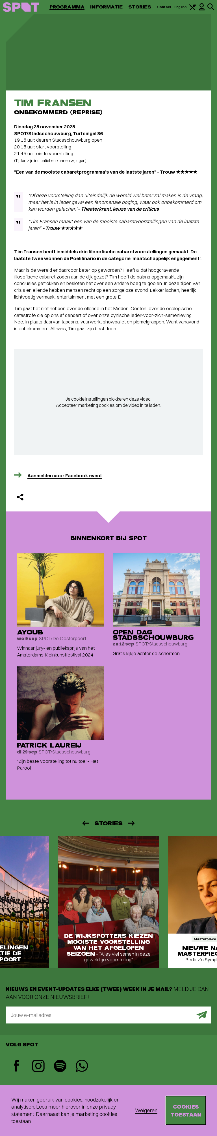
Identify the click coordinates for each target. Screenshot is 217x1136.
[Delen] (20, 497)
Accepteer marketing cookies (85, 405)
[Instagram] (38, 1066)
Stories (139, 7)
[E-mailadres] (108, 1015)
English (180, 7)
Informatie (106, 7)
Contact (164, 7)
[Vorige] (85, 823)
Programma (66, 7)
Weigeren (146, 1110)
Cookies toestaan (185, 1110)
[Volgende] (132, 823)
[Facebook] (16, 1066)
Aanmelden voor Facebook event (64, 475)
